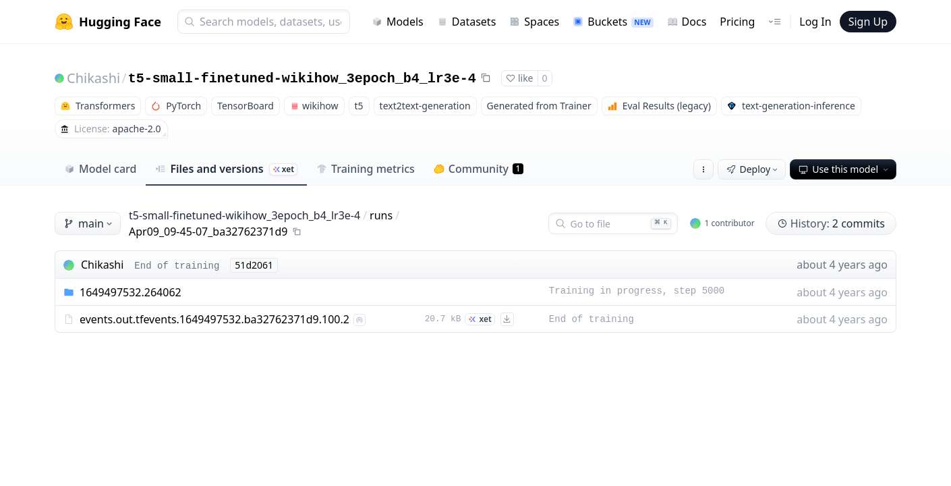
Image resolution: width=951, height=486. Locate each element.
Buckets (613, 21)
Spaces (534, 21)
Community (478, 168)
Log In (815, 21)
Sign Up (868, 21)
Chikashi (93, 78)
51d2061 (254, 265)
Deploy (753, 169)
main (89, 223)
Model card (100, 168)
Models (398, 21)
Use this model (844, 169)
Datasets (466, 21)
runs (381, 215)
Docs (687, 21)
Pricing (737, 21)
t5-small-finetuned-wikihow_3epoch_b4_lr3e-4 (302, 78)
